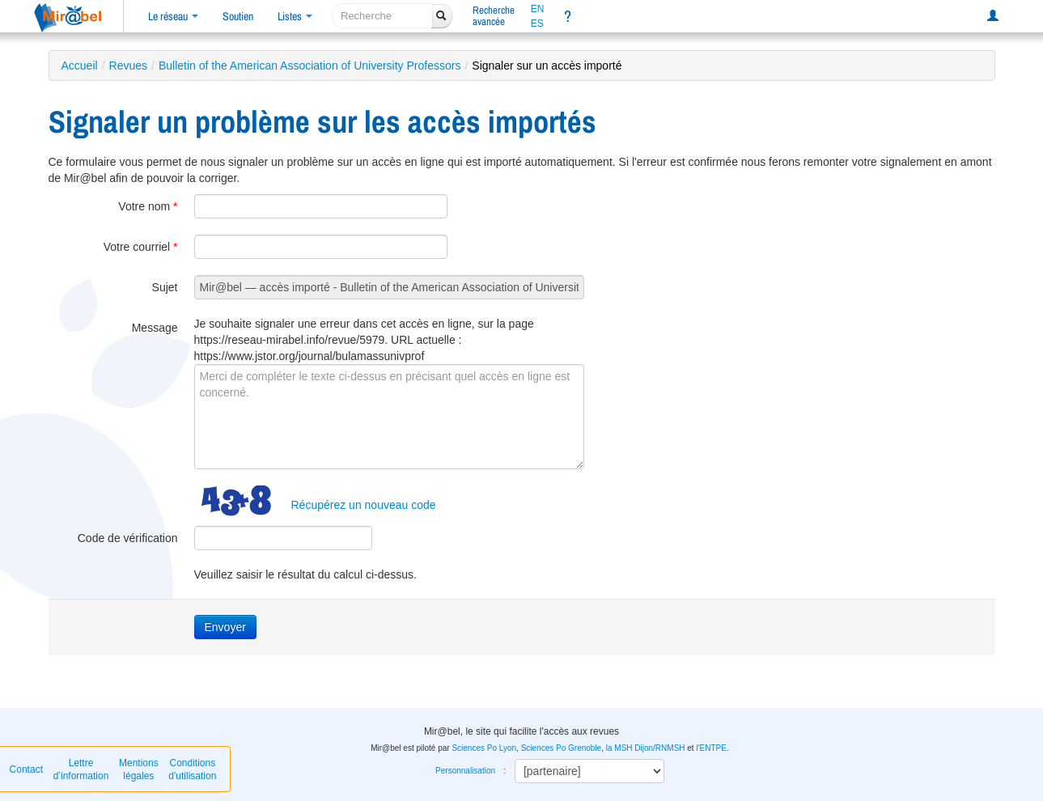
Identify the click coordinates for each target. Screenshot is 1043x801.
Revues (128, 65)
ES (537, 23)
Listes (295, 16)
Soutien (238, 16)
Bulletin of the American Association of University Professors (310, 65)
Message (155, 327)
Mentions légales (139, 769)
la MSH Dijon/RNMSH (645, 748)
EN (538, 9)
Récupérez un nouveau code (363, 504)
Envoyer (225, 627)
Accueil (79, 65)
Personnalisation (465, 770)
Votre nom (147, 206)
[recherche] (382, 16)
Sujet (165, 287)
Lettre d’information (81, 769)
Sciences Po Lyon (484, 748)
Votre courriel (141, 246)
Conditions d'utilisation (192, 769)
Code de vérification (128, 538)
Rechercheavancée (494, 15)
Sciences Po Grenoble (561, 748)
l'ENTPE (711, 748)
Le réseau (173, 16)
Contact (26, 769)
